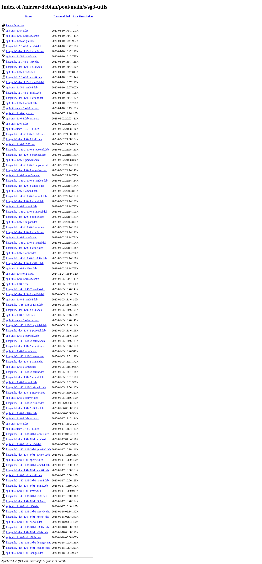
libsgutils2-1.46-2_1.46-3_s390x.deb (26, 258)
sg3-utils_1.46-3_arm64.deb (21, 237)
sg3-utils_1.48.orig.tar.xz (20, 273)
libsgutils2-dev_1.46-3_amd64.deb (25, 185)
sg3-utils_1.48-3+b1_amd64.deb (24, 475)
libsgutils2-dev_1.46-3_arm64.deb (25, 232)
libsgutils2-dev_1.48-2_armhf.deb (25, 377)
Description (86, 16)
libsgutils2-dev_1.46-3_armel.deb (24, 247)
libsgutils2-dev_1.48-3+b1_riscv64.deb (27, 516)
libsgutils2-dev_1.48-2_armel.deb (24, 361)
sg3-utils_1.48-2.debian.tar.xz (22, 278)
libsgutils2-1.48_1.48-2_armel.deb (25, 356)
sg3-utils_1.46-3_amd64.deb (22, 190)
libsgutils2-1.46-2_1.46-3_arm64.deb (26, 227)
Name (28, 16)
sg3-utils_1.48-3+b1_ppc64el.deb (24, 459)
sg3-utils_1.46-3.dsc (17, 123)
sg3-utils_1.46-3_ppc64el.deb (22, 159)
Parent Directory (15, 25)
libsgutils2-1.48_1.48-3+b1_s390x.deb (27, 527)
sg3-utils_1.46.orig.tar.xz (20, 113)
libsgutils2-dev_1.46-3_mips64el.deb (26, 170)
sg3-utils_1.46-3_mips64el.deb (23, 175)
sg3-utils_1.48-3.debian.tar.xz (22, 418)
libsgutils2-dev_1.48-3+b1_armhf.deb (27, 485)
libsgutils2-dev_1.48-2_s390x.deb (25, 408)
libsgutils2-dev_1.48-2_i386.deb (24, 309)
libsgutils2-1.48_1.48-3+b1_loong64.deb (28, 542)
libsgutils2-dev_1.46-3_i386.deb (24, 139)
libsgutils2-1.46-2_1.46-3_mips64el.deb (28, 165)
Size (75, 16)
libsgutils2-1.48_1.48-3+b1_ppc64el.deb (28, 449)
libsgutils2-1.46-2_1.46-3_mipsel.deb (26, 211)
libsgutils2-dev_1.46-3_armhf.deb (25, 201)
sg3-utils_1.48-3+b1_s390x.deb (23, 537)
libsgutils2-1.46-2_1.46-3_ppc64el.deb (27, 149)
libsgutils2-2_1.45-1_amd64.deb (24, 77)
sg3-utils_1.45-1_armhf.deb (21, 103)
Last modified (62, 16)
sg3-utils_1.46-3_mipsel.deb (21, 221)
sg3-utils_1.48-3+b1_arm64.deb (23, 444)
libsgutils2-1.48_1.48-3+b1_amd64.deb (28, 465)
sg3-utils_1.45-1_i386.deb (20, 71)
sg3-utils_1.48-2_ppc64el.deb (22, 335)
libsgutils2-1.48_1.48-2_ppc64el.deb (26, 325)
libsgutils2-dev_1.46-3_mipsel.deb (25, 216)
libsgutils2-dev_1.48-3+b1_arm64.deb (27, 439)
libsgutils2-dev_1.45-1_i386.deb (24, 66)
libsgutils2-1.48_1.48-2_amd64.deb (25, 289)
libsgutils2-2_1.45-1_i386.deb (22, 61)
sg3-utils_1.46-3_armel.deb (21, 252)
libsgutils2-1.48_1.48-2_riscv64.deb (26, 387)
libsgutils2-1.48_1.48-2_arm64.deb (25, 340)
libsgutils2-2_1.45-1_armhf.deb (23, 92)
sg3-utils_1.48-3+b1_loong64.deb (24, 552)
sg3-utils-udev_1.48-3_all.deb (22, 428)
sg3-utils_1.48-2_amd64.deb (22, 299)
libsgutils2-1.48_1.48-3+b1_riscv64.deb (28, 511)
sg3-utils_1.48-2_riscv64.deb (22, 397)
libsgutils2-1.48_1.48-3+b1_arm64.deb (27, 433)
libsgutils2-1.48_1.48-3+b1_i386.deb (26, 496)
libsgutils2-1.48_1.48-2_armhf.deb (25, 371)
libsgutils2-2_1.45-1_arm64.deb (23, 46)
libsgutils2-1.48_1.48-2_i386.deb (24, 304)
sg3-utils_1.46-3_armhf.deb (21, 206)
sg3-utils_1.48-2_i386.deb (20, 315)
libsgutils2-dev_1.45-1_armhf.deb (25, 97)
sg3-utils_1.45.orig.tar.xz (20, 40)
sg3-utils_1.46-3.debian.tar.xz (22, 118)
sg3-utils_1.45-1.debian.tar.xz (22, 35)
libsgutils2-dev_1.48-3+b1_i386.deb (26, 501)
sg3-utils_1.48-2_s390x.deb (21, 413)
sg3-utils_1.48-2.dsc (17, 284)
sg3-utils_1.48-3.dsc (17, 423)
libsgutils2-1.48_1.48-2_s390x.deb (25, 402)
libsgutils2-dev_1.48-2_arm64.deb (25, 346)
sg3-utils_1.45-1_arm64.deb (21, 56)
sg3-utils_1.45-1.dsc (17, 30)
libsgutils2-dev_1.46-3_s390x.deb (25, 263)
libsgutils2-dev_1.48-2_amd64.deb (25, 294)
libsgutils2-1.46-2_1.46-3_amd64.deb (27, 180)
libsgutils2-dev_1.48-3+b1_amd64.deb (27, 470)
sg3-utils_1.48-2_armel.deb (21, 366)
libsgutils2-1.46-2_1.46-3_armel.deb (26, 242)
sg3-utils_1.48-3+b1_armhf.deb (23, 490)
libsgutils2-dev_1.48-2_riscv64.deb (25, 392)
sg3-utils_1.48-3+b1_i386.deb (22, 506)
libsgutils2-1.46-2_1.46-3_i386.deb (25, 134)
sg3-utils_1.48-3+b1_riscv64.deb (24, 521)
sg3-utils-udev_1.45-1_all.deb (22, 108)
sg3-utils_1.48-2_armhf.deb (21, 382)
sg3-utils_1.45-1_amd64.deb (22, 87)
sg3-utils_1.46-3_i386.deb (20, 144)
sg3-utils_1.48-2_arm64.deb (21, 351)
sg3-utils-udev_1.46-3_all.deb (22, 128)
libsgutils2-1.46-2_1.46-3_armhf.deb (26, 196)
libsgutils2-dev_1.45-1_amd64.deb (25, 82)
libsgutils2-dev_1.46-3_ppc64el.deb (26, 154)
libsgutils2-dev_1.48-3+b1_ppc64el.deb (28, 454)
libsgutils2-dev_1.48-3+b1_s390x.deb (27, 532)
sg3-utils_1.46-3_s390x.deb (21, 268)
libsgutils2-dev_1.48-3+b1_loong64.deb (28, 547)
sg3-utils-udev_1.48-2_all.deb (22, 320)
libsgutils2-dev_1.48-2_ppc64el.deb (26, 330)
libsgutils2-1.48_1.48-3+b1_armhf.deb (27, 480)
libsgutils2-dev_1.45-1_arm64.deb (25, 51)
